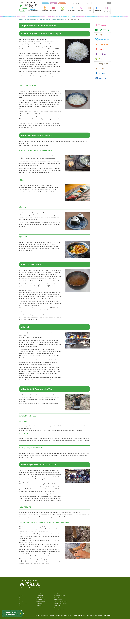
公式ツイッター (57, 605)
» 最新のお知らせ (23, 593)
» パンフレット (39, 595)
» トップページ (23, 590)
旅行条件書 (56, 597)
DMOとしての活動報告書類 (60, 601)
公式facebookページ (58, 607)
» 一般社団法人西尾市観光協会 (60, 603)
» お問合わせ (39, 605)
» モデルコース (39, 597)
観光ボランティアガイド (59, 595)
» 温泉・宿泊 (22, 605)
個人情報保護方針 (57, 599)
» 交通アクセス (39, 603)
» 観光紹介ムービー (40, 601)
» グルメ (21, 601)
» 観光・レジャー (23, 599)
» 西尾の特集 (22, 597)
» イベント (38, 593)
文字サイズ (70, 3)
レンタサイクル (57, 593)
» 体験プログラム (40, 590)
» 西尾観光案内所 (57, 590)
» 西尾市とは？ (23, 595)
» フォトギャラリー (40, 599)
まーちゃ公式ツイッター (59, 609)
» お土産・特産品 (23, 603)
